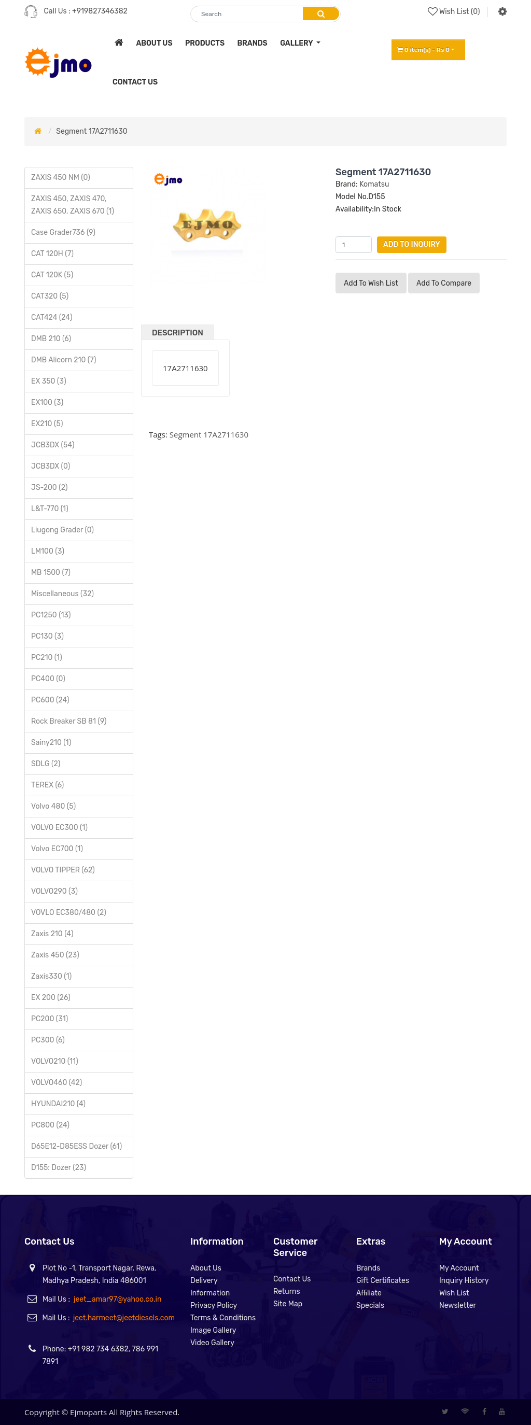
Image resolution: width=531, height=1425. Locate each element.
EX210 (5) (47, 423)
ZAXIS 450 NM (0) (60, 177)
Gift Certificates (382, 1280)
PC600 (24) (50, 700)
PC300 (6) (48, 1040)
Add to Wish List (371, 283)
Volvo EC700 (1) (57, 848)
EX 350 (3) (48, 381)
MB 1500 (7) (51, 572)
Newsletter (457, 1305)
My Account (459, 1268)
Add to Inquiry (411, 244)
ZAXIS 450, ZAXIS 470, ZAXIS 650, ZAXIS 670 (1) (72, 205)
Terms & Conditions (223, 1318)
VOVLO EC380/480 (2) (68, 912)
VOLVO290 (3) (54, 891)
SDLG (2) (45, 763)
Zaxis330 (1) (51, 976)
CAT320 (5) (49, 296)
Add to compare (443, 283)
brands (252, 43)
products (205, 43)
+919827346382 (100, 11)
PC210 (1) (46, 657)
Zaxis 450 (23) (55, 955)
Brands (368, 1268)
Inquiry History (464, 1280)
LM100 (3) (47, 551)
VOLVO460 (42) (56, 1082)
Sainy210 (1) (51, 742)
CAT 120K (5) (52, 275)
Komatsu (374, 184)
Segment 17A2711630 (91, 131)
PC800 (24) (50, 1125)
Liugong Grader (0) (62, 530)
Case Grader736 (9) (63, 232)
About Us (205, 1268)
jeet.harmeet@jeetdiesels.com (124, 1318)
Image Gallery (213, 1330)
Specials (370, 1305)
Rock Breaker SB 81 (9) (69, 721)
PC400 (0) (48, 678)
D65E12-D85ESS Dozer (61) (76, 1146)
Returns (286, 1291)
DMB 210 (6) (51, 338)
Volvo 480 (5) (53, 806)
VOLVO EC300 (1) (59, 827)
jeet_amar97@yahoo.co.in (118, 1299)
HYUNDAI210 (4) (58, 1103)
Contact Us (292, 1279)
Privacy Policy (213, 1305)
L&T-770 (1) (49, 508)
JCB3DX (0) (50, 466)
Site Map (287, 1304)
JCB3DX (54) (52, 445)
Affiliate (369, 1293)
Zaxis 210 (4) (52, 933)
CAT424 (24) (51, 317)
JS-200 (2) (49, 487)
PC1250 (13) (51, 615)
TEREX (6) (47, 785)
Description (177, 332)
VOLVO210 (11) (54, 1061)
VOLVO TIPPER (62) (63, 870)
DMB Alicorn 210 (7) (63, 360)
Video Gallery (212, 1342)
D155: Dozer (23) (58, 1167)
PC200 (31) (49, 1018)
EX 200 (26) (51, 997)
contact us (135, 82)
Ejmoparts (88, 1412)
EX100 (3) (47, 402)
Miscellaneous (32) (62, 593)
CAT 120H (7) (52, 253)
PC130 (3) (47, 636)
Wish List (454, 1293)
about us (154, 43)
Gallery (297, 43)
